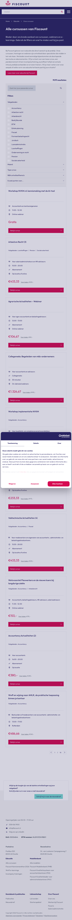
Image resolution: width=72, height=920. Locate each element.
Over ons (51, 899)
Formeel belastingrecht (20, 136)
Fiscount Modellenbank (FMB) (41, 866)
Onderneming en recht (20, 152)
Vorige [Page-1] (51, 752)
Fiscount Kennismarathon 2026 (17, 866)
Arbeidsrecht (16, 116)
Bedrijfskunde (17, 120)
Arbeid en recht (17, 112)
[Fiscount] (17, 5)
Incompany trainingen (14, 874)
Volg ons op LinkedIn (16, 832)
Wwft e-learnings (12, 870)
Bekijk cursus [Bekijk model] (15, 230)
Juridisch (15, 140)
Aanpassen (35, 484)
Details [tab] (36, 443)
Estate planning (17, 128)
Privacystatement (29, 916)
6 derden (23, 472)
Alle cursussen (11, 863)
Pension (15, 156)
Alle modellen (35, 863)
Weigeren (12, 484)
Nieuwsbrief (10, 902)
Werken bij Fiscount (55, 902)
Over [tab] (59, 443)
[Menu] (68, 11)
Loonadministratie (18, 144)
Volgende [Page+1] (64, 752)
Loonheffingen (17, 148)
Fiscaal (14, 132)
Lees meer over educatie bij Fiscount (21, 73)
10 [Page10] (60, 753)
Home (8, 21)
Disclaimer (39, 916)
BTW (13, 124)
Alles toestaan (57, 484)
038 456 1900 (14, 824)
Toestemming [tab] (13, 443)
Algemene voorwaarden (14, 916)
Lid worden (34, 899)
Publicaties (10, 899)
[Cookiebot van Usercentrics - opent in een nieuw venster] (60, 436)
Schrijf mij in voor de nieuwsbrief (48, 796)
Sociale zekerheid (18, 161)
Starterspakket (35, 902)
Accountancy (16, 108)
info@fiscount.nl (15, 828)
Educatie (16, 21)
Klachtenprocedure (50, 916)
